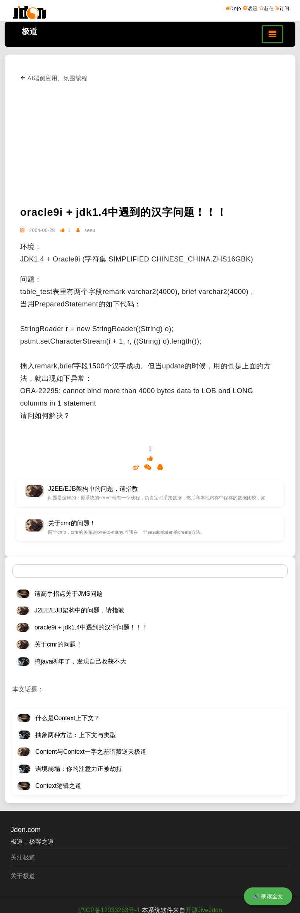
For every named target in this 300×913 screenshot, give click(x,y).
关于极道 (22, 876)
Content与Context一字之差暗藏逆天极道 (91, 751)
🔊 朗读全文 (268, 896)
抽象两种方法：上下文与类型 (75, 735)
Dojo (233, 8)
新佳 (266, 8)
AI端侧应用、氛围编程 (54, 78)
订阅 (283, 8)
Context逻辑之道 (58, 785)
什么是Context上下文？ (67, 718)
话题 (250, 8)
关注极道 (22, 857)
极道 (29, 31)
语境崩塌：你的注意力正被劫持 (78, 768)
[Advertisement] (156, 142)
